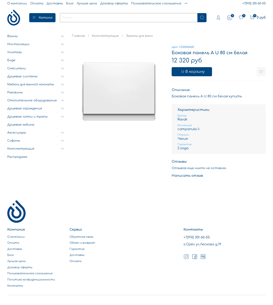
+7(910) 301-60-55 (254, 3)
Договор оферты (114, 3)
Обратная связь (81, 236)
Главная (78, 35)
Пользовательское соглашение (156, 3)
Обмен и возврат (82, 242)
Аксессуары (16, 132)
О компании (17, 3)
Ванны (12, 36)
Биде (11, 60)
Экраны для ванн (139, 35)
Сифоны (13, 140)
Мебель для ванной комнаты (30, 84)
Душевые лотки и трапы (27, 116)
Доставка (55, 3)
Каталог (42, 17)
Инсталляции (18, 44)
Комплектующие (105, 35)
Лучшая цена (87, 3)
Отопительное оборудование (32, 100)
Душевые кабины (20, 124)
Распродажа (17, 157)
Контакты (15, 285)
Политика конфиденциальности (31, 279)
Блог (69, 3)
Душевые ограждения (24, 108)
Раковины (15, 92)
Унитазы (14, 52)
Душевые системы (22, 76)
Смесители (16, 68)
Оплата (36, 3)
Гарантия (77, 248)
